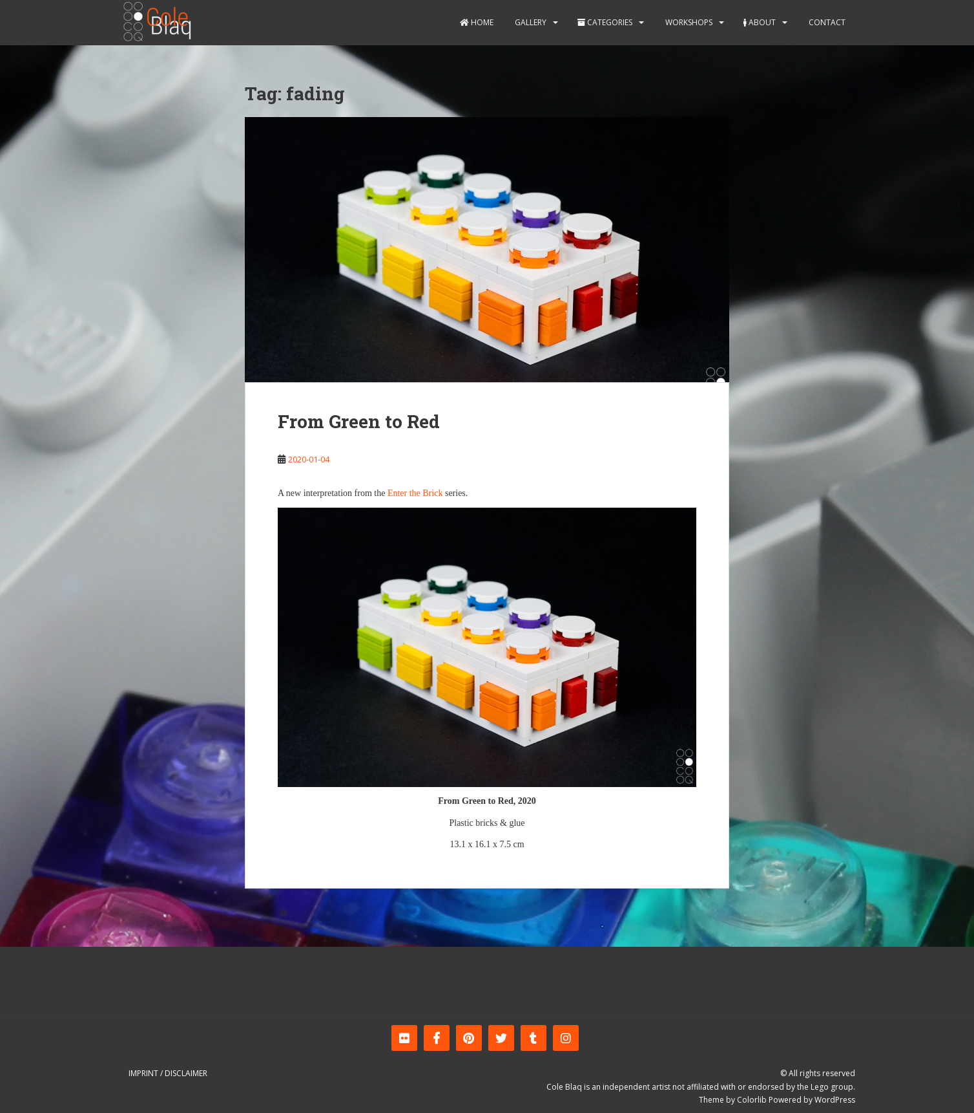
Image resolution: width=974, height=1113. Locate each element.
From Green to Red (359, 421)
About (759, 22)
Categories (604, 22)
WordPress (834, 1099)
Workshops (687, 22)
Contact (826, 22)
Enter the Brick (415, 493)
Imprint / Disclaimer (168, 1073)
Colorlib (752, 1099)
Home (476, 22)
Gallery (529, 22)
